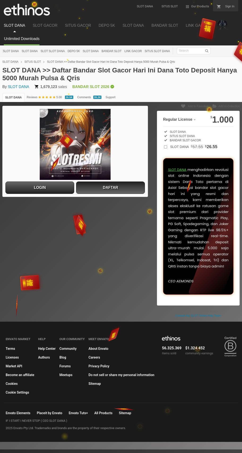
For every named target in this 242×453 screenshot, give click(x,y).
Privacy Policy (99, 366)
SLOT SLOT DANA (53, 51)
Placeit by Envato (49, 413)
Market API (14, 366)
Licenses (12, 357)
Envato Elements (18, 413)
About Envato (98, 349)
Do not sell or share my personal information (122, 375)
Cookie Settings (17, 392)
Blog (63, 357)
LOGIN (40, 188)
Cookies (12, 384)
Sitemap (95, 384)
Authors (44, 357)
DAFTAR (110, 188)
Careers (94, 357)
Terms (10, 349)
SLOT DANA (11, 51)
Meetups (66, 375)
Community (68, 349)
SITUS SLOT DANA (157, 51)
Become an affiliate (20, 375)
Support (110, 97)
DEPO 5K (74, 51)
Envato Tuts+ (78, 413)
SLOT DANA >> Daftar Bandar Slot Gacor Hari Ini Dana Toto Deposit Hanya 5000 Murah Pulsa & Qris (111, 61)
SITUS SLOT (32, 61)
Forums (65, 366)
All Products (103, 413)
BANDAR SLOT (112, 51)
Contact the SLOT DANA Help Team (198, 315)
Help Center (47, 349)
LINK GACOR (133, 51)
